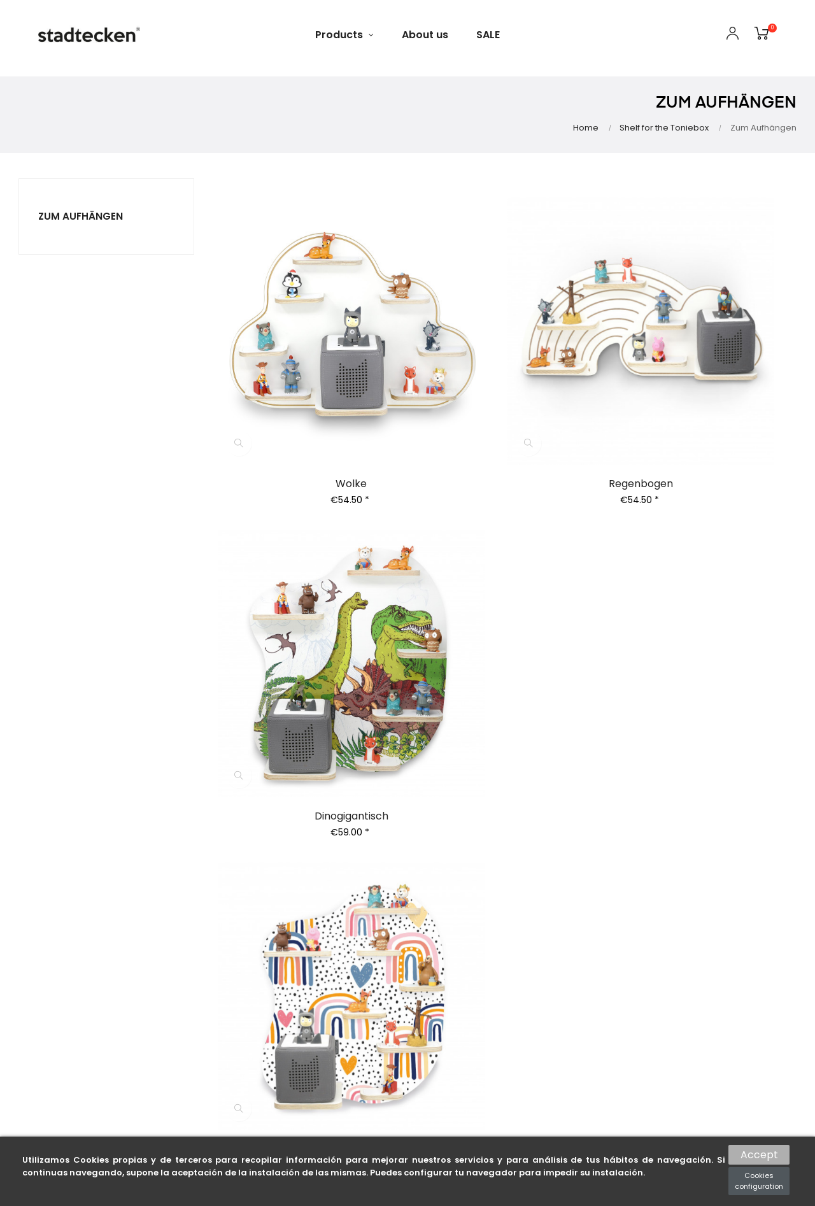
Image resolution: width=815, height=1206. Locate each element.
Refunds (303, 942)
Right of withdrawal (463, 951)
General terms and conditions (463, 870)
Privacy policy (451, 894)
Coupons (305, 961)
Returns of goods (323, 923)
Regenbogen (508, 391)
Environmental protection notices (462, 975)
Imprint (436, 1017)
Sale (565, 904)
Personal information (332, 866)
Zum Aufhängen (81, 216)
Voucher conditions (464, 998)
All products (582, 866)
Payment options (459, 913)
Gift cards (578, 885)
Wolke (307, 391)
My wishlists (311, 980)
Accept (759, 1153)
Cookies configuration (759, 1180)
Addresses (307, 904)
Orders (300, 885)
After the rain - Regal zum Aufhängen (307, 633)
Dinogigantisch (709, 391)
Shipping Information (467, 932)
